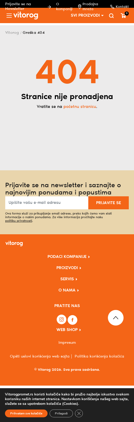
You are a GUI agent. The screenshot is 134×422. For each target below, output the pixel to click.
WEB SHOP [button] (67, 330)
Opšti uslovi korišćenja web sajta (39, 356)
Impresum (67, 343)
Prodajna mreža (90, 6)
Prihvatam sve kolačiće (26, 413)
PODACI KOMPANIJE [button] (67, 257)
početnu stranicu (79, 107)
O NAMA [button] (67, 290)
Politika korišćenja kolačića (99, 356)
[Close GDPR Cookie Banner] (79, 413)
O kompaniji (66, 6)
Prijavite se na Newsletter (29, 6)
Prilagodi (61, 413)
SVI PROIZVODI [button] (85, 15)
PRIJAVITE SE (108, 203)
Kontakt (119, 7)
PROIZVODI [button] (67, 268)
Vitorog (12, 33)
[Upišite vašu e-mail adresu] (47, 202)
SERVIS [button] (67, 279)
